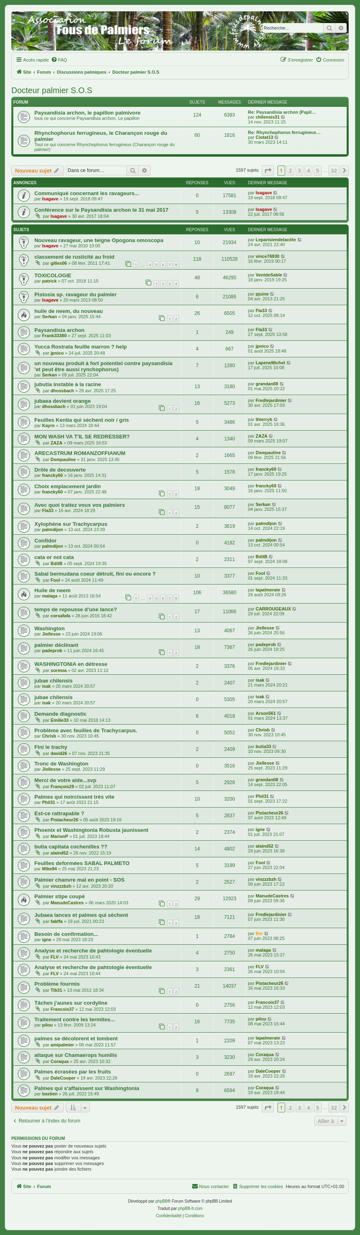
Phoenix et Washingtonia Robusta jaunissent (91, 830)
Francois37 (62, 1009)
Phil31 (48, 802)
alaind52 (59, 852)
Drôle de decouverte (60, 470)
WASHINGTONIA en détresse (70, 664)
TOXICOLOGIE (52, 275)
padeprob (52, 650)
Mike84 (49, 868)
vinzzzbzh (61, 886)
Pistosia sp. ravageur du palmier (75, 294)
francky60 (52, 475)
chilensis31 (268, 117)
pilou (47, 1024)
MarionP (59, 836)
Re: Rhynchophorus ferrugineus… (284, 132)
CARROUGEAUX (273, 608)
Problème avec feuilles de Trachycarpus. (85, 730)
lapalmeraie (268, 589)
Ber (259, 933)
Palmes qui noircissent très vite (74, 797)
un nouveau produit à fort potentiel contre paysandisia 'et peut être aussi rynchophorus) (103, 366)
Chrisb (49, 735)
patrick (49, 280)
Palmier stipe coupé (59, 896)
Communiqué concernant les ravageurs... (86, 193)
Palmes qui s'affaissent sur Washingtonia (86, 1088)
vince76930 (268, 256)
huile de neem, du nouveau (68, 311)
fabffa (57, 921)
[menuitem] (59, 60)
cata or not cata (54, 557)
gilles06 (59, 263)
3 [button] (299, 170)
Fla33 (261, 310)
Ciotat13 (264, 137)
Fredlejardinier (271, 400)
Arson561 (266, 713)
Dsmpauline (63, 459)
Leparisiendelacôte (276, 239)
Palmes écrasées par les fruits (72, 1072)
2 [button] (290, 170)
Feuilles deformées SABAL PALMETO (81, 863)
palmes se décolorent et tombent (76, 1038)
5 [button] (317, 170)
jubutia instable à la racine (67, 384)
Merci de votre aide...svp (65, 780)
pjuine (262, 293)
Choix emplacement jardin (67, 486)
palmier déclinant (56, 645)
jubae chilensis (53, 681)
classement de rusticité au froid (74, 257)
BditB (56, 563)
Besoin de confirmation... (66, 934)
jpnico (57, 353)
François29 (62, 786)
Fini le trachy (50, 747)
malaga (49, 595)
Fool (55, 580)
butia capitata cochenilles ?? (70, 847)
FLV (55, 956)
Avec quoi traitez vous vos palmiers (79, 505)
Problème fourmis (57, 984)
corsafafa (60, 615)
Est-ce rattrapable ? (59, 813)
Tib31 (56, 990)
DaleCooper (63, 1078)
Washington (49, 628)
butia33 (263, 746)
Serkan (49, 316)
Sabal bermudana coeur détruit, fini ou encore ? (95, 574)
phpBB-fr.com (190, 1208)
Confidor (45, 541)
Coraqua (60, 1061)
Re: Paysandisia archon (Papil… (282, 112)
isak (46, 686)
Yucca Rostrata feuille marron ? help (80, 347)
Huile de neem (52, 590)
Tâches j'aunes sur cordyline (71, 1003)
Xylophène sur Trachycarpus (70, 524)
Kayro (48, 425)
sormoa (59, 670)
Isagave (50, 198)
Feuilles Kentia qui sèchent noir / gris (81, 420)
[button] (268, 170)
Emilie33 (60, 720)
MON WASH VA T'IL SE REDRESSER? (82, 437)
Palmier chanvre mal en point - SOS (79, 880)
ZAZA (56, 442)
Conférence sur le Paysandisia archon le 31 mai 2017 (101, 210)
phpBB (161, 1201)
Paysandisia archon (59, 330)
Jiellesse (51, 633)
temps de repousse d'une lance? (75, 609)
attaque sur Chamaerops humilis (75, 1055)
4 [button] (308, 170)
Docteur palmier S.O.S (51, 90)
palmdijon (52, 529)
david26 (59, 753)
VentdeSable (269, 274)
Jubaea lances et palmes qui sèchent (81, 915)
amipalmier (62, 1044)
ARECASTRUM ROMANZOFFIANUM (79, 453)
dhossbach (62, 390)
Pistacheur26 (64, 819)
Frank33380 (54, 335)
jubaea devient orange (62, 401)
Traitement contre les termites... (74, 1019)
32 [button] (334, 170)
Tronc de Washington (61, 764)
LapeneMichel (270, 362)
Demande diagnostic (60, 714)
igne (260, 829)
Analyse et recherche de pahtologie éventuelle (93, 951)
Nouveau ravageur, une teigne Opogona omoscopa (98, 240)
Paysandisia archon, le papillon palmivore (87, 113)
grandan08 (267, 383)
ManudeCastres (67, 902)
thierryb (264, 419)
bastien (50, 1093)
